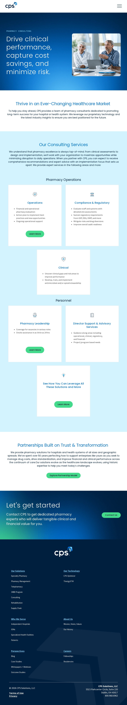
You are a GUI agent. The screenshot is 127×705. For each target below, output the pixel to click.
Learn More (36, 234)
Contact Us (111, 515)
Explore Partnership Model (63, 475)
